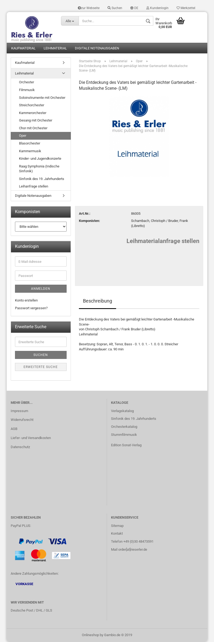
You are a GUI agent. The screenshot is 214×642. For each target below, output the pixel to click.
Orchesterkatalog (124, 427)
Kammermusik (30, 151)
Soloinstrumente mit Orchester (42, 98)
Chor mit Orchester (33, 128)
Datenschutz (20, 447)
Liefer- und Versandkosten (31, 438)
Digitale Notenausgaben (97, 48)
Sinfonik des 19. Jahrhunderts (41, 179)
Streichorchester (31, 105)
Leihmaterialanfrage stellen (163, 241)
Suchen (115, 8)
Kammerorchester (32, 113)
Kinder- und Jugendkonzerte (40, 158)
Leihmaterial (55, 48)
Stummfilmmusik (124, 435)
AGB (14, 429)
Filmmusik (27, 90)
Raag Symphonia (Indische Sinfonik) (39, 168)
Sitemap (117, 526)
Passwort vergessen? (31, 308)
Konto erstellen (26, 300)
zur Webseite (89, 8)
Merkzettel (186, 8)
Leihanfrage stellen (33, 186)
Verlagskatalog (122, 411)
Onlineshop (90, 635)
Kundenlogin (157, 8)
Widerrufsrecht (22, 420)
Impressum (19, 411)
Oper (22, 136)
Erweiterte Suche (41, 367)
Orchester (26, 82)
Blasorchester (29, 143)
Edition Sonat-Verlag (126, 445)
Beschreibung (97, 301)
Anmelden (40, 289)
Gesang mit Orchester (35, 120)
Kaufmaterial (23, 48)
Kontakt (117, 533)
